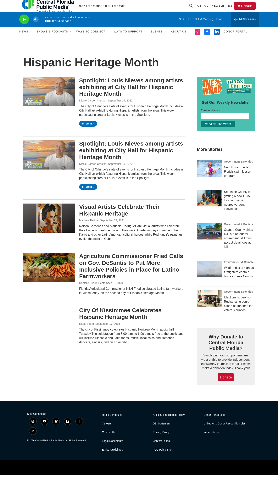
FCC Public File (162, 458)
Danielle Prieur (88, 291)
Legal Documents (112, 449)
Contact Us (108, 441)
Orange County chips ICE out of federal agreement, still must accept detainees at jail (238, 247)
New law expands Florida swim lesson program (237, 180)
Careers (107, 432)
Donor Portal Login (215, 423)
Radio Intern (86, 332)
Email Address (210, 119)
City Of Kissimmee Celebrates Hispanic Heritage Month (120, 322)
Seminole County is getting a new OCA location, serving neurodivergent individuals (237, 209)
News (23, 40)
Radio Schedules (112, 423)
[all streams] (245, 28)
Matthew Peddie (88, 229)
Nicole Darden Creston (93, 109)
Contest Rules (161, 449)
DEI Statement (161, 432)
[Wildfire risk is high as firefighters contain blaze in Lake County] (209, 277)
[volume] (35, 28)
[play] (24, 28)
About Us (178, 40)
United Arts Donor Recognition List (224, 432)
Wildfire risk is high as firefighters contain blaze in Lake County (239, 281)
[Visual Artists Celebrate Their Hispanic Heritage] (49, 226)
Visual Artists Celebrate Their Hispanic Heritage (119, 218)
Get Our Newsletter (216, 10)
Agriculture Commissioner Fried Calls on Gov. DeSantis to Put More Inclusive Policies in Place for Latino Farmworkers (131, 275)
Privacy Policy (161, 441)
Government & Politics (238, 170)
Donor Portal (235, 40)
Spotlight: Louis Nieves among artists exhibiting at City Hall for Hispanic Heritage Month (131, 96)
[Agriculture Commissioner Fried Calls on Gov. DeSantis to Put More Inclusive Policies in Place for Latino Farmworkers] (49, 276)
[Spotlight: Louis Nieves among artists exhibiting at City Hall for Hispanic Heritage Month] (49, 100)
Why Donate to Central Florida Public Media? (225, 351)
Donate (249, 10)
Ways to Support (128, 40)
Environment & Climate (239, 270)
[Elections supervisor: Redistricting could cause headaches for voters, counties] (209, 307)
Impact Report (212, 441)
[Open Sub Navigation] (31, 40)
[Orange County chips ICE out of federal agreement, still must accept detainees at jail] (209, 240)
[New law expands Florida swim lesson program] (209, 177)
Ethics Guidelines (112, 458)
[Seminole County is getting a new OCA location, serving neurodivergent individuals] (209, 207)
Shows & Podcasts (52, 40)
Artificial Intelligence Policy (169, 423)
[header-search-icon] (192, 10)
